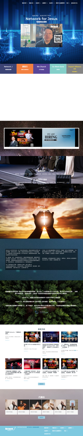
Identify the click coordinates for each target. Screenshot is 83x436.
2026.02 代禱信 (34, 411)
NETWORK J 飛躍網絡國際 (33, 427)
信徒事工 (52, 3)
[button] (41, 384)
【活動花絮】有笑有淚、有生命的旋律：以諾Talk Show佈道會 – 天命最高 (32, 373)
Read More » (7, 340)
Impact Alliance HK (74, 68)
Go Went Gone (58, 67)
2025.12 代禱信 (58, 411)
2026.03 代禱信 (21, 411)
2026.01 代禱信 (46, 411)
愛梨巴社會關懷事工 (60, 3)
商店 (68, 3)
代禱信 (41, 397)
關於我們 (25, 3)
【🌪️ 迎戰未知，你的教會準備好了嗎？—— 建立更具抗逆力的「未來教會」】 (69, 346)
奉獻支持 (31, 3)
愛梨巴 (25, 67)
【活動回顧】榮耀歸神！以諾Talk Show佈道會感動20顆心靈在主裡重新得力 (13, 373)
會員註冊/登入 (74, 3)
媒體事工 (45, 3)
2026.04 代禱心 (9, 411)
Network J (8, 67)
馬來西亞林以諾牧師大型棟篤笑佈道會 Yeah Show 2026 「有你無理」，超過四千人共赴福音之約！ (50, 346)
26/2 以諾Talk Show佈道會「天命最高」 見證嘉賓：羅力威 (69, 372)
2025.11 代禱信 (70, 411)
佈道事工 (38, 3)
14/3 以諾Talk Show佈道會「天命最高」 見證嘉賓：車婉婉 (50, 372)
